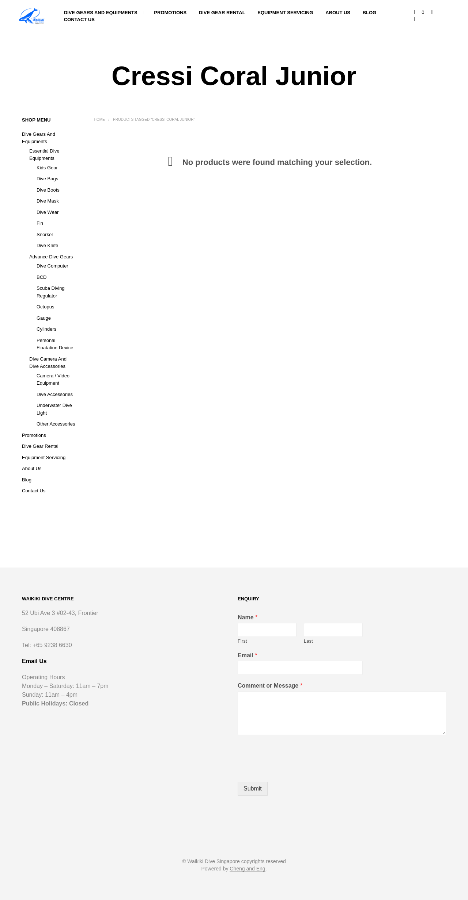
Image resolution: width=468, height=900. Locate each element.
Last (308, 641)
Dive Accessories (55, 394)
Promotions (170, 12)
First (242, 641)
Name (247, 618)
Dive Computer (52, 266)
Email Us (34, 661)
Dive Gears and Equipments (100, 12)
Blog (370, 12)
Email (247, 655)
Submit (253, 788)
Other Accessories (56, 424)
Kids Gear (47, 167)
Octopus (45, 306)
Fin (40, 223)
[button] (419, 12)
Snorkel (45, 234)
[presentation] (293, 769)
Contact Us (79, 19)
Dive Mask (48, 201)
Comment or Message (270, 685)
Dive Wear (47, 212)
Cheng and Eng (247, 869)
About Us (337, 12)
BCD (41, 277)
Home (99, 120)
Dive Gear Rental (222, 12)
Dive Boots (48, 190)
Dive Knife (47, 245)
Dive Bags (47, 178)
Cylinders (46, 329)
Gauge (44, 318)
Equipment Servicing (285, 12)
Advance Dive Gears (51, 256)
